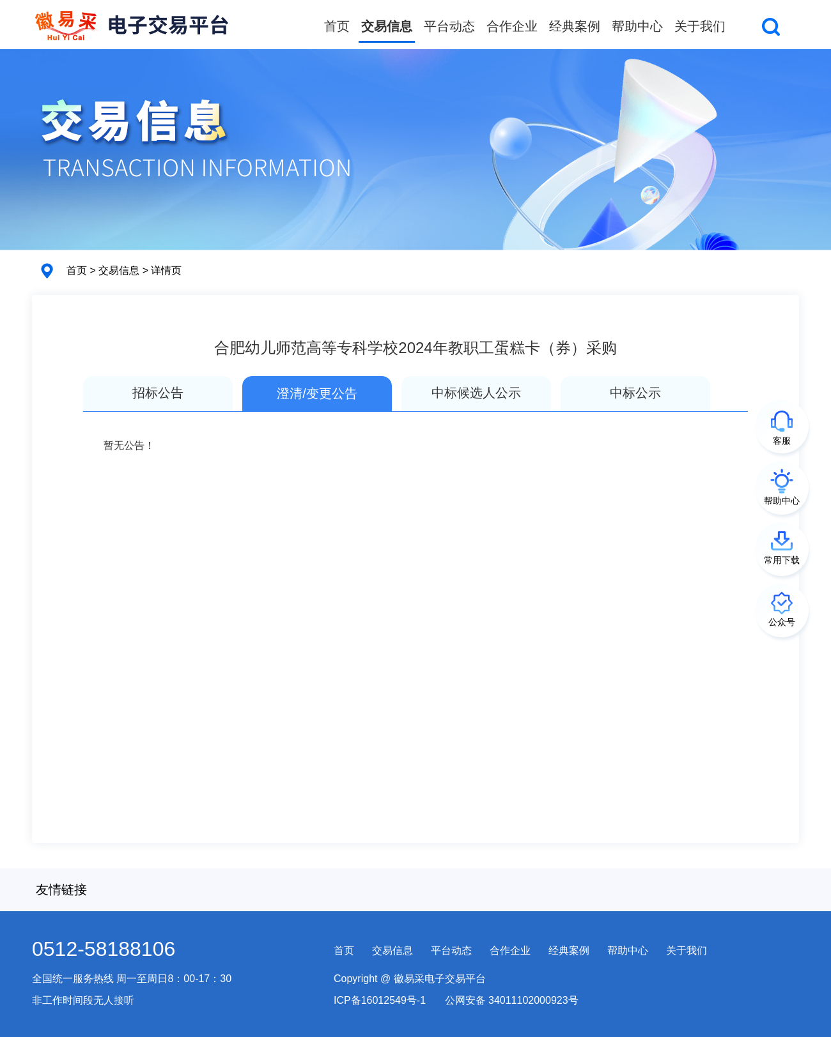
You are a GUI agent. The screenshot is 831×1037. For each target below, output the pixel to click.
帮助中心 (637, 26)
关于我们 (700, 26)
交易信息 (386, 26)
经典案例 (574, 26)
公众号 (781, 622)
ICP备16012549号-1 (380, 1000)
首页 (337, 26)
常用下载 (782, 560)
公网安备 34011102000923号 (512, 1000)
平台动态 (449, 26)
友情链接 (61, 889)
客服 (782, 440)
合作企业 (512, 26)
